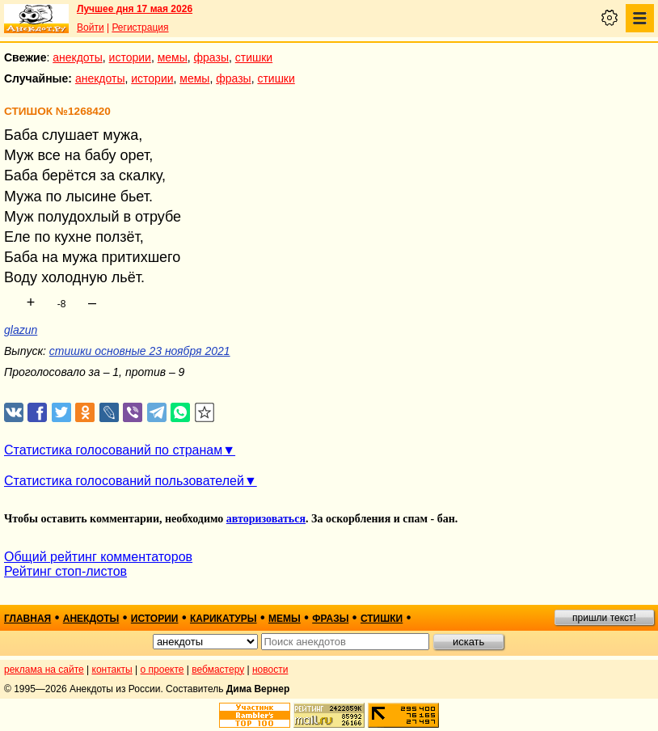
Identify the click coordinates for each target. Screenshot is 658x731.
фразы (211, 57)
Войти (90, 27)
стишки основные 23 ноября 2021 (139, 350)
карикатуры (223, 618)
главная (27, 618)
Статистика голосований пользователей (124, 481)
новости (270, 669)
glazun (20, 329)
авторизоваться (266, 519)
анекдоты (78, 57)
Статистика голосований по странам (113, 450)
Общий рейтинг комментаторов (98, 557)
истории (130, 57)
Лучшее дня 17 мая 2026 (134, 9)
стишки (253, 57)
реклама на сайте (44, 669)
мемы (173, 57)
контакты (112, 669)
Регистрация (140, 27)
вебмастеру (218, 669)
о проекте (162, 669)
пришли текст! (604, 617)
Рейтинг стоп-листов (65, 571)
